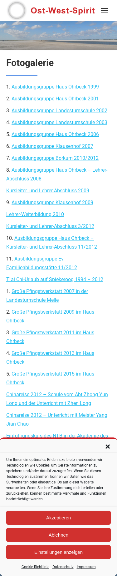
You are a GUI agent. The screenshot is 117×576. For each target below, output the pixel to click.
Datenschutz (63, 567)
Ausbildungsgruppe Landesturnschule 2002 (59, 111)
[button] (108, 446)
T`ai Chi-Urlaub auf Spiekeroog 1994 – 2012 (54, 279)
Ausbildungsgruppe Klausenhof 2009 (52, 202)
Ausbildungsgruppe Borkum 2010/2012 (55, 158)
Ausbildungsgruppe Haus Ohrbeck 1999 (55, 87)
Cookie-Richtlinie (35, 567)
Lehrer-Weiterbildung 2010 (35, 214)
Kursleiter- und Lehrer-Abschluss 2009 (47, 191)
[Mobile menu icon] (104, 10)
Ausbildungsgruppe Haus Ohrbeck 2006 (55, 134)
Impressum (86, 567)
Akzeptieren (58, 517)
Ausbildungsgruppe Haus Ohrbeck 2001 (55, 99)
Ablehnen (58, 535)
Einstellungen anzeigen (58, 552)
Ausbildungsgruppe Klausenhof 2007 (52, 146)
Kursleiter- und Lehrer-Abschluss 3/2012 (50, 226)
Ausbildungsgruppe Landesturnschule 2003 (59, 122)
